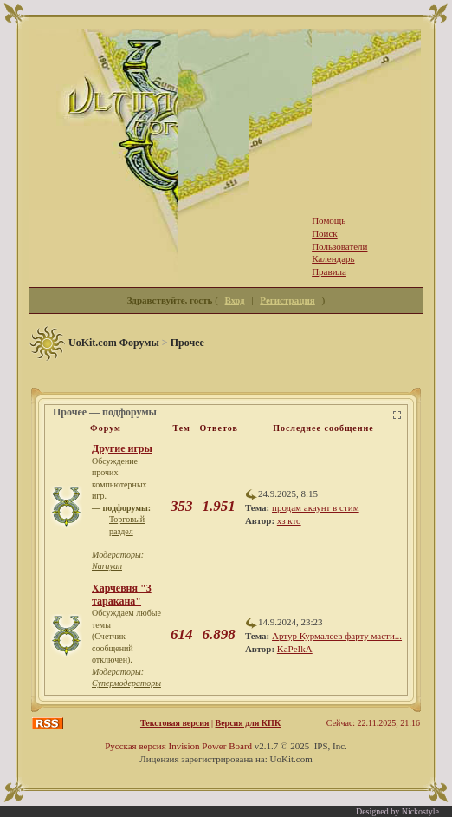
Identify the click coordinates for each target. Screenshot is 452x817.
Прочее (187, 343)
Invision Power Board (211, 746)
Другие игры (122, 448)
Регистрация (287, 300)
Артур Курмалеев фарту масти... (337, 636)
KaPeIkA (295, 649)
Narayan (107, 566)
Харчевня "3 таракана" (122, 594)
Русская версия (135, 746)
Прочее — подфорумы (105, 412)
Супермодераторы (126, 683)
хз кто (289, 520)
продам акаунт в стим (315, 507)
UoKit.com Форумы (113, 343)
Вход (235, 300)
